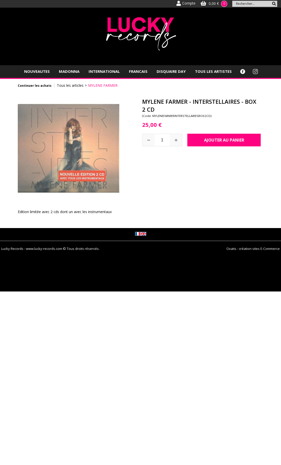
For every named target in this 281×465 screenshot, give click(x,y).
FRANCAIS (138, 71)
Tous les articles (70, 85)
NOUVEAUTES (37, 71)
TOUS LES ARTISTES (213, 71)
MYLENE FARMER (103, 85)
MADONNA (69, 71)
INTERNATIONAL (104, 71)
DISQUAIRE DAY (171, 71)
